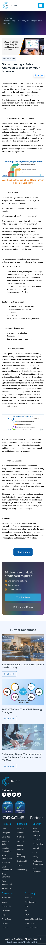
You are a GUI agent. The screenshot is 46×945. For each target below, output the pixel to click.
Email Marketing (21, 855)
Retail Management (38, 869)
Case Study (6, 906)
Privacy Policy (30, 923)
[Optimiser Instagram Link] (19, 795)
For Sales (36, 840)
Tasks (19, 865)
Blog (10, 18)
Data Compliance (31, 928)
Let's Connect (23, 552)
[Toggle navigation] (41, 5)
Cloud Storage (22, 870)
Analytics (20, 850)
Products (7, 824)
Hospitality (36, 848)
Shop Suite (6, 863)
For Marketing (38, 844)
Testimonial (6, 910)
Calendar (20, 833)
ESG (27, 910)
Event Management (7, 882)
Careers (5, 928)
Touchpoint (6, 833)
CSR (27, 906)
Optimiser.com (12, 942)
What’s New (6, 898)
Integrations (6, 888)
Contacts (20, 837)
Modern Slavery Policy (33, 919)
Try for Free (6, 919)
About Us (28, 898)
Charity (35, 857)
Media (4, 902)
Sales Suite (6, 837)
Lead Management (7, 868)
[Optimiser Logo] (11, 781)
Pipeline (20, 845)
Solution (37, 824)
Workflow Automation (6, 849)
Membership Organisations (38, 862)
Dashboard (21, 828)
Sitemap (5, 923)
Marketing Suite (5, 842)
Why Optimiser (30, 902)
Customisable (22, 861)
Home (4, 18)
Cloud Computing (6, 875)
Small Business (36, 829)
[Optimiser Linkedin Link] (14, 795)
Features (22, 824)
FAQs (27, 915)
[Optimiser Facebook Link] (4, 795)
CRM (4, 828)
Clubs (35, 852)
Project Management (7, 856)
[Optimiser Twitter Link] (9, 795)
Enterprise (36, 835)
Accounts (20, 841)
